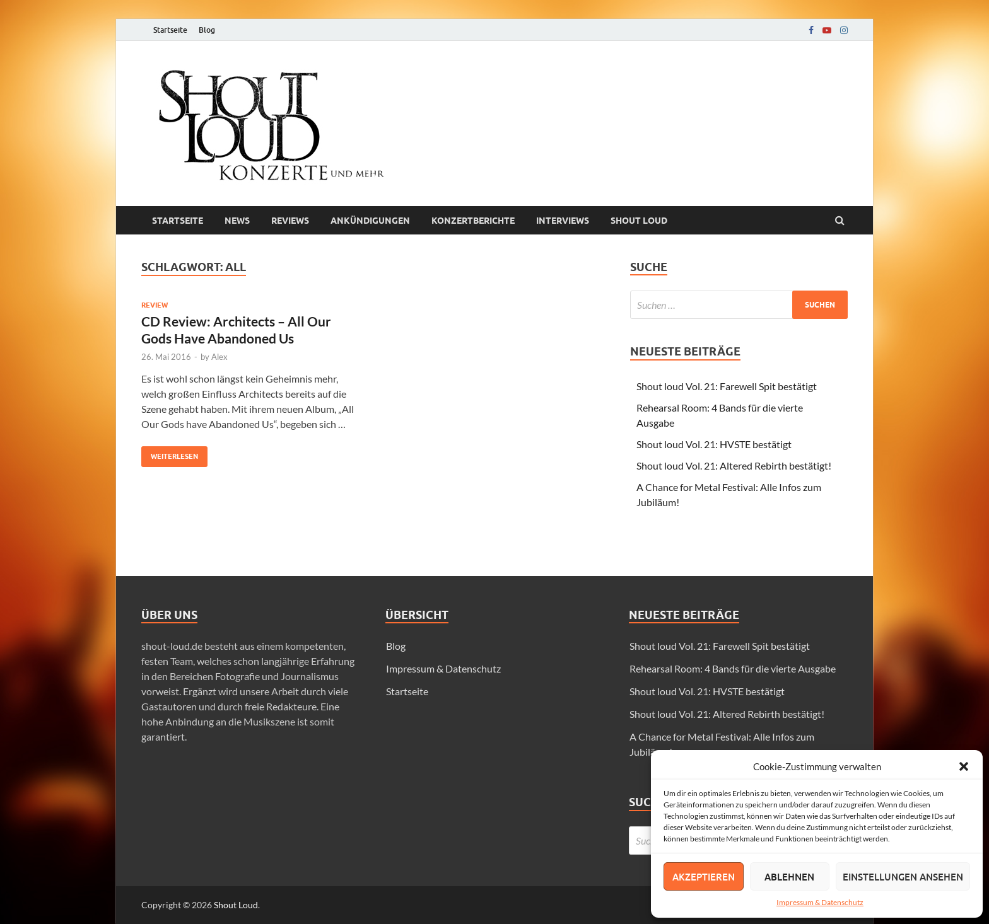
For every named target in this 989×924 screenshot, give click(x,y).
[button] (963, 766)
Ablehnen (789, 876)
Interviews (562, 221)
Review (154, 305)
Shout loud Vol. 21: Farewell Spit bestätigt (726, 386)
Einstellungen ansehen (903, 876)
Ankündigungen (370, 221)
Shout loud (639, 221)
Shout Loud (236, 904)
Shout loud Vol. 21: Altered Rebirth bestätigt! (733, 465)
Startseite (170, 30)
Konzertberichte (473, 221)
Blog (207, 30)
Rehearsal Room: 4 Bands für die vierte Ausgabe (732, 668)
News (237, 221)
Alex (219, 357)
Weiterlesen (169, 453)
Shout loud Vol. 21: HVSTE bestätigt (714, 444)
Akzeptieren (703, 876)
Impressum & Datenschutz (819, 902)
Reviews (290, 221)
